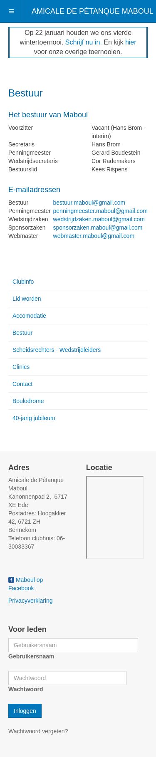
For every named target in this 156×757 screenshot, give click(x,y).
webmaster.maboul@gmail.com (94, 236)
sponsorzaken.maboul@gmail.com (98, 227)
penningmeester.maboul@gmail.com (100, 211)
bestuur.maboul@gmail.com (89, 202)
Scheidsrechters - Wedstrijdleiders (56, 349)
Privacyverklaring (30, 600)
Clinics (21, 367)
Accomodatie (29, 315)
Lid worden (26, 298)
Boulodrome (28, 401)
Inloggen (25, 711)
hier (130, 42)
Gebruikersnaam (31, 656)
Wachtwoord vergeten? (38, 731)
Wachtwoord (25, 689)
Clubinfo (23, 281)
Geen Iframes (115, 517)
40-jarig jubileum (33, 418)
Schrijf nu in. (83, 42)
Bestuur (22, 332)
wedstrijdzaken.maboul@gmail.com (99, 219)
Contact (22, 384)
